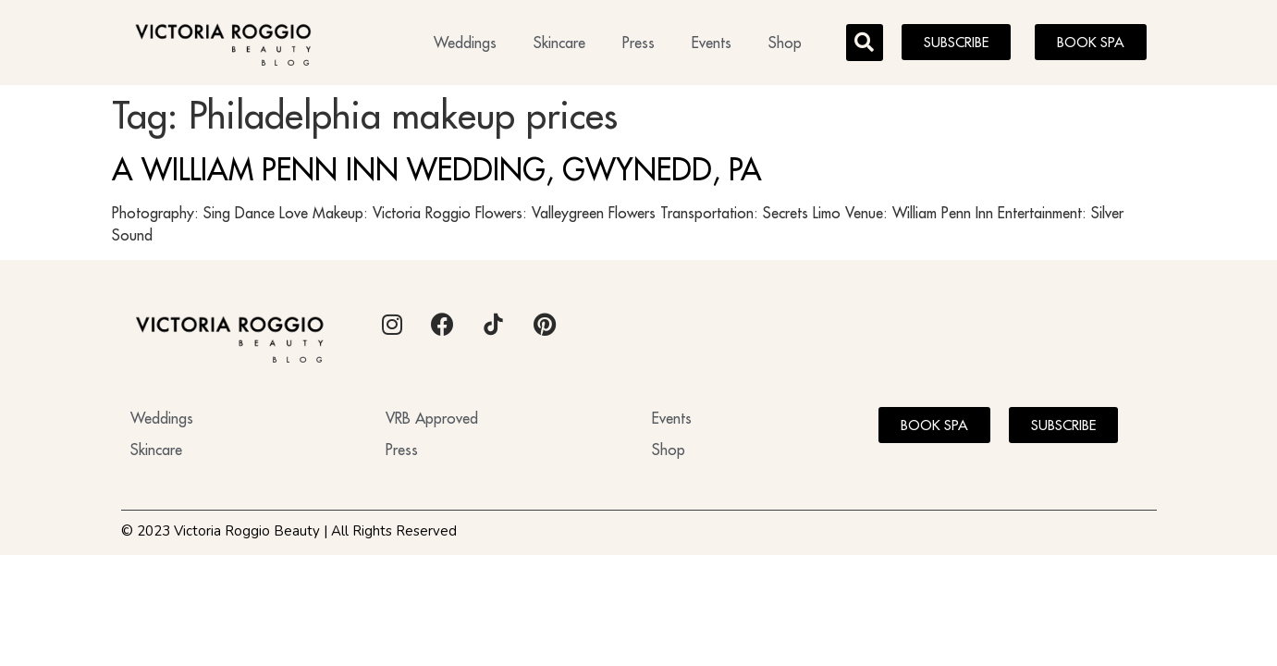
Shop (785, 42)
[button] (864, 42)
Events (711, 42)
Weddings (465, 42)
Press (638, 42)
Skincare (559, 42)
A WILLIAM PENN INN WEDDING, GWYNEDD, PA (437, 169)
